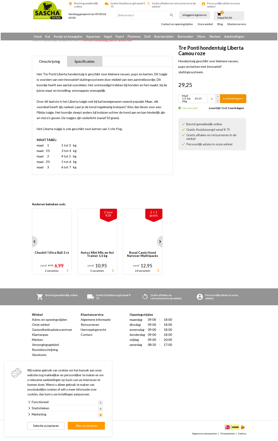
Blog (220, 24)
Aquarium (93, 36)
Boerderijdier (164, 36)
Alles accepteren (86, 426)
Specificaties (85, 63)
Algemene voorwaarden (204, 435)
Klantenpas (40, 336)
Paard (120, 36)
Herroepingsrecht (93, 331)
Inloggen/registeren (194, 15)
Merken (215, 36)
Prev (32, 243)
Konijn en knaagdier (68, 36)
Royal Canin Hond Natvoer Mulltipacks (142, 256)
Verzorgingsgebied (45, 346)
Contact (87, 336)
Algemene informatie (96, 321)
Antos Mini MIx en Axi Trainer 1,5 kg (97, 256)
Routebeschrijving (45, 351)
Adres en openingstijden (49, 321)
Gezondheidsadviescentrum (52, 331)
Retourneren (90, 326)
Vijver (201, 36)
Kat (47, 36)
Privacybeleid (228, 435)
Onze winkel (205, 24)
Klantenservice (236, 24)
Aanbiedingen (234, 36)
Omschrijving (49, 63)
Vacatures (39, 356)
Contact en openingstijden (177, 24)
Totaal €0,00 (224, 17)
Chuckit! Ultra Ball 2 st (52, 254)
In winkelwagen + (233, 100)
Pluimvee (134, 36)
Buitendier (185, 36)
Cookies (242, 435)
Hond (38, 36)
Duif (147, 36)
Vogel (108, 36)
